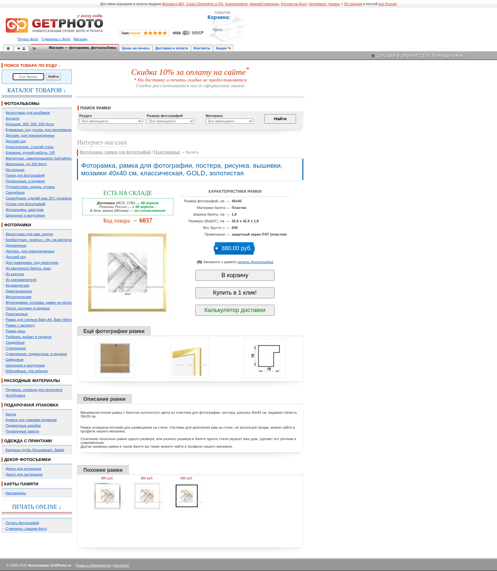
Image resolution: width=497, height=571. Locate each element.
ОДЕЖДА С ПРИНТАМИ (28, 440)
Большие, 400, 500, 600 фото (30, 124)
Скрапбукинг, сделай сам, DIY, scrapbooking (42, 198)
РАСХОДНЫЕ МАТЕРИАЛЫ (32, 380)
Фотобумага (15, 395)
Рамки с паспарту (20, 325)
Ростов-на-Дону (294, 4)
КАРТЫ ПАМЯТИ (21, 484)
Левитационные (19, 291)
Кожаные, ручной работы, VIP (30, 152)
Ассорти (12, 118)
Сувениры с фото (56, 39)
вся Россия (387, 4)
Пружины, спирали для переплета (34, 390)
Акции (221, 48)
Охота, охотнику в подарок (28, 308)
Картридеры (16, 493)
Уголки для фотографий (25, 204)
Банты (11, 414)
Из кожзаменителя (21, 280)
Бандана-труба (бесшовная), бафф (35, 450)
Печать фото (28, 39)
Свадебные (15, 192)
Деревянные (16, 245)
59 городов (353, 4)
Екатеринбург (236, 4)
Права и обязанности (93, 565)
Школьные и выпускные (25, 215)
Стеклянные (16, 348)
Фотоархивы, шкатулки (24, 209)
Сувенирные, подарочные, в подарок (36, 354)
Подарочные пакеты (22, 431)
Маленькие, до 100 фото (26, 164)
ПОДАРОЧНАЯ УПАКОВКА (31, 405)
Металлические (18, 297)
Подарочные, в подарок (25, 181)
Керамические (17, 285)
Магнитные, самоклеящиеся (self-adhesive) (41, 158)
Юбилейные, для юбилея (27, 371)
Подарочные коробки (23, 425)
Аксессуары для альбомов (28, 112)
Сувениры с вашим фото (26, 528)
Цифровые (15, 359)
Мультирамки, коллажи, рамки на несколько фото (47, 302)
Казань (334, 4)
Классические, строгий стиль (30, 147)
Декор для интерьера (23, 468)
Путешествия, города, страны (30, 187)
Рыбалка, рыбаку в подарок (29, 337)
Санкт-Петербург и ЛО (204, 4)
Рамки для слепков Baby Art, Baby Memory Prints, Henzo (52, 319)
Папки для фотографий (25, 175)
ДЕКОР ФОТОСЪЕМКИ (27, 459)
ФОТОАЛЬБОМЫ (21, 103)
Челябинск (317, 4)
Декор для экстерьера (24, 474)
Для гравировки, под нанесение (32, 262)
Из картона (15, 274)
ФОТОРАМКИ (17, 225)
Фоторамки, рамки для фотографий (115, 151)
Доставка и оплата (171, 48)
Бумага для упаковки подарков (31, 420)
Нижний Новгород (264, 4)
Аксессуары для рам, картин (29, 234)
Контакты (202, 48)
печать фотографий (255, 262)
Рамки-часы (15, 331)
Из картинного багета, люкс (28, 268)
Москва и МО (173, 4)
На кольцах (15, 170)
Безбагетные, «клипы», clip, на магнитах (39, 240)
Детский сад (16, 141)
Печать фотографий (22, 523)
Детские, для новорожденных (30, 135)
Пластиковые (17, 314)
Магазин (80, 39)
